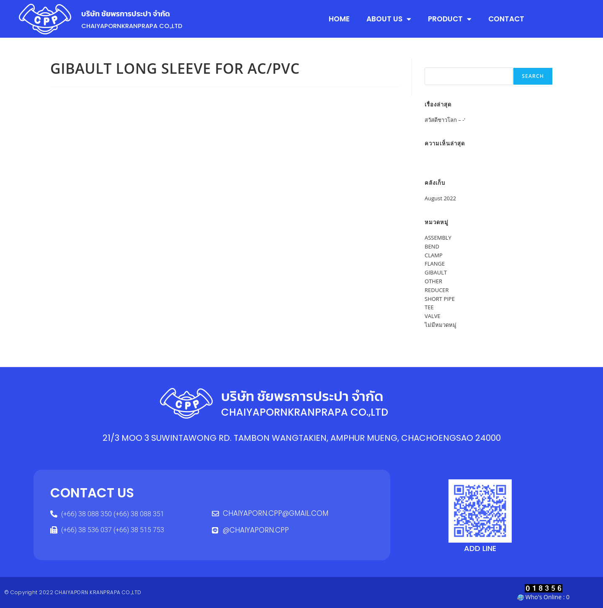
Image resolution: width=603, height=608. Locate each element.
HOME (339, 19)
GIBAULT (436, 272)
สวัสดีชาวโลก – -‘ (445, 120)
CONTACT (506, 19)
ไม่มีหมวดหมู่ (440, 325)
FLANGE (435, 263)
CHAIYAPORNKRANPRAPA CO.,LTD (143, 25)
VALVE (433, 316)
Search (434, 63)
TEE (429, 307)
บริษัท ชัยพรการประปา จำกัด (137, 13)
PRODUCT (450, 19)
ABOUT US (388, 19)
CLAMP (434, 255)
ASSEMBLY (438, 237)
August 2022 (440, 198)
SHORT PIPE (440, 299)
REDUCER (437, 290)
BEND (432, 246)
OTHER (433, 281)
